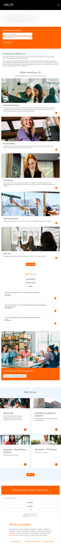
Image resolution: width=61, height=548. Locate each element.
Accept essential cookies (32, 541)
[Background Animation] (30, 13)
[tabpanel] (30, 307)
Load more (30, 474)
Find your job (7, 42)
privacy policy (25, 515)
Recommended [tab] (30, 279)
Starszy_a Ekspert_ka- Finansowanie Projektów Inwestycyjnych (25, 305)
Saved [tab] (30, 286)
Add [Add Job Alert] (30, 510)
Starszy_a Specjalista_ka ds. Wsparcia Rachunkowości (22, 317)
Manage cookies (13, 535)
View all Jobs (30, 264)
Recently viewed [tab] (30, 282)
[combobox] (17, 37)
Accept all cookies (48, 541)
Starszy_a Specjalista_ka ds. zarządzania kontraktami (22, 292)
